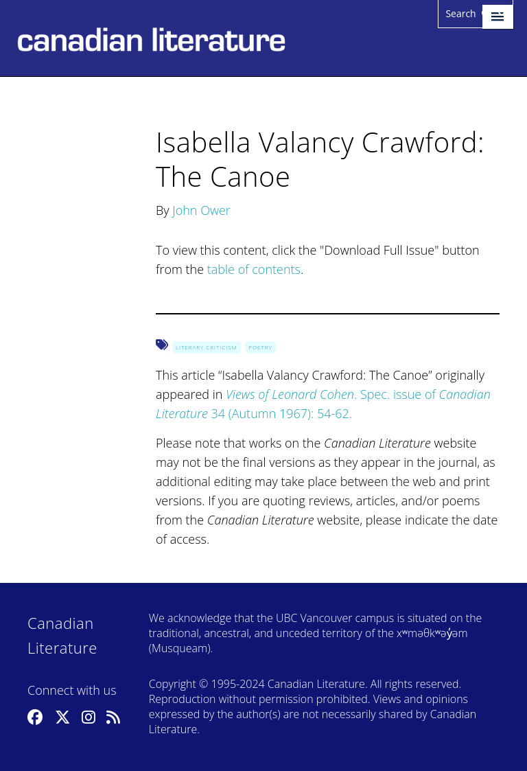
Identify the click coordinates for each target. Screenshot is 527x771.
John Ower (201, 210)
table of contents (254, 269)
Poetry (260, 347)
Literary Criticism (206, 347)
